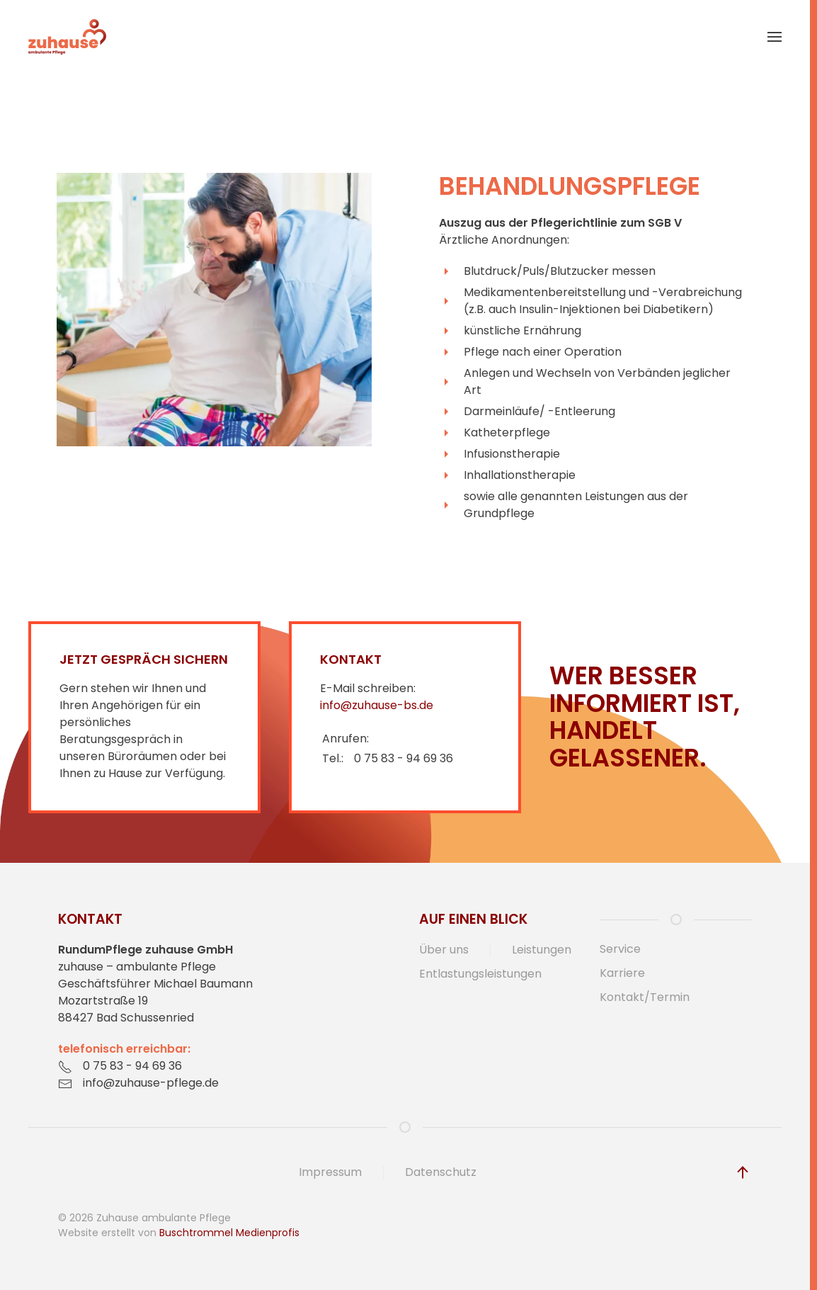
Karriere (622, 973)
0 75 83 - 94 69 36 (403, 758)
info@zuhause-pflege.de (151, 1083)
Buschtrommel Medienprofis (229, 1233)
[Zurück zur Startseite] (67, 37)
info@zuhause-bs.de (376, 705)
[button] (774, 37)
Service (620, 949)
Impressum (330, 1172)
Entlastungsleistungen (480, 974)
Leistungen (541, 949)
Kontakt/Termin (645, 997)
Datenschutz (440, 1172)
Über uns (444, 949)
